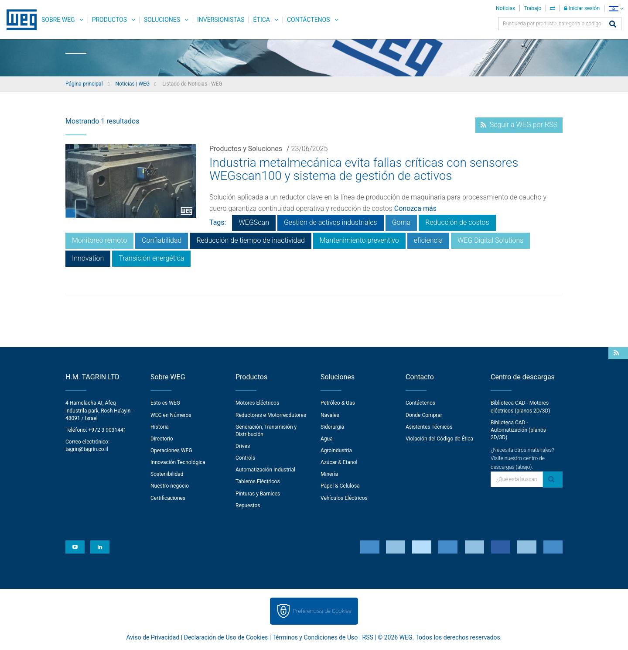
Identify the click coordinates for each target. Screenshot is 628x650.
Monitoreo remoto (99, 240)
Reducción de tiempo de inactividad (250, 240)
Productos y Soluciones (245, 148)
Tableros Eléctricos (258, 481)
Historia (159, 427)
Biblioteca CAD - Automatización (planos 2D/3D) (518, 430)
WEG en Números (170, 415)
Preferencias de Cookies (322, 611)
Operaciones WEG (171, 450)
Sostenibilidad (167, 474)
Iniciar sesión (582, 8)
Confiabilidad (161, 240)
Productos (109, 19)
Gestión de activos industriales (330, 222)
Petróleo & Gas (338, 403)
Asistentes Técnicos (429, 427)
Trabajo (532, 8)
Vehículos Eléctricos (344, 498)
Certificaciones (167, 498)
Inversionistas (220, 19)
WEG (18, 19)
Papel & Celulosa (340, 486)
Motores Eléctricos (257, 403)
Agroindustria (336, 450)
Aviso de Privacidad (153, 637)
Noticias (505, 8)
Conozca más (415, 208)
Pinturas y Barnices (258, 494)
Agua (327, 439)
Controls (245, 458)
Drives (243, 446)
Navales (330, 415)
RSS (367, 637)
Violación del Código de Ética (439, 439)
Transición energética (151, 258)
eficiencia (428, 240)
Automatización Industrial (265, 470)
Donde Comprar (424, 415)
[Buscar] (612, 24)
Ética (261, 19)
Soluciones (162, 19)
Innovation (88, 258)
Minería (329, 474)
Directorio (161, 439)
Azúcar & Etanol (339, 462)
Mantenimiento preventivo (359, 240)
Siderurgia (332, 427)
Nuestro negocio (169, 486)
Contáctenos (308, 19)
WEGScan (254, 222)
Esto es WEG (165, 403)
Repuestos (248, 505)
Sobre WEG (58, 19)
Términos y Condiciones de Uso (315, 637)
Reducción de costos (457, 222)
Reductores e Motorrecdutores (271, 415)
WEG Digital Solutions (490, 240)
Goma (401, 222)
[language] (616, 8)
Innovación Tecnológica (177, 462)
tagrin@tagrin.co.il (86, 449)
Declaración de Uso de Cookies (226, 637)
